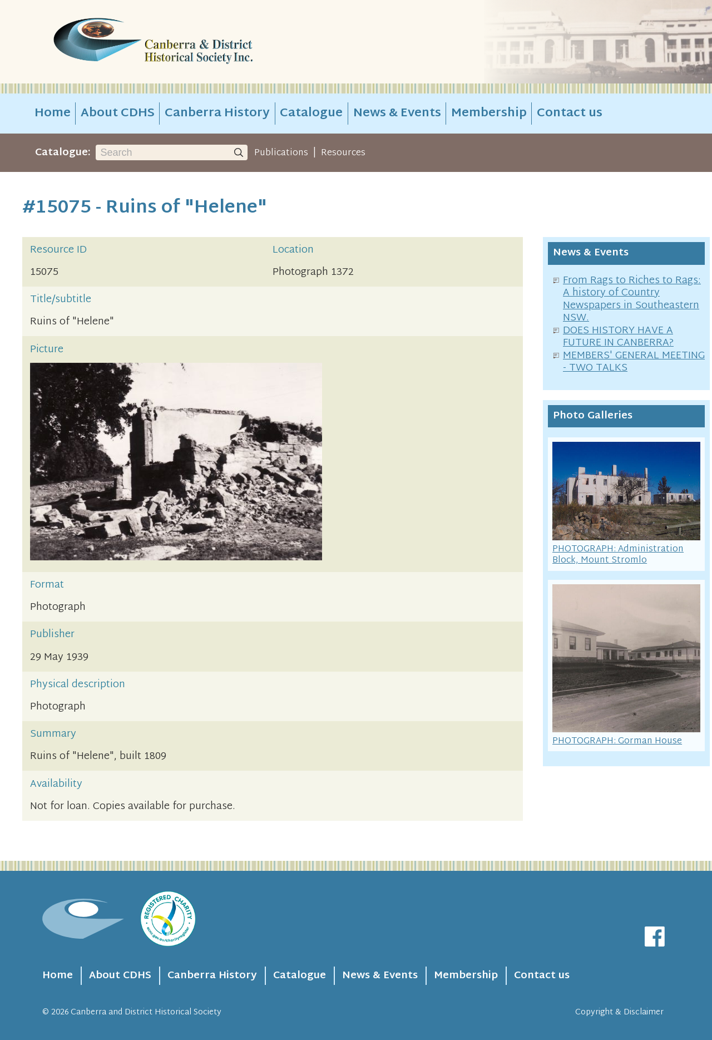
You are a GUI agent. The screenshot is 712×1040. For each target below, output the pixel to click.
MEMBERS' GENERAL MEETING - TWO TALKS (634, 362)
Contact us (569, 113)
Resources (343, 153)
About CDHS (118, 113)
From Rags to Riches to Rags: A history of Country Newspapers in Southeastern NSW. (632, 300)
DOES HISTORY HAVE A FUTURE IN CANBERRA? (618, 337)
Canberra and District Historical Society (146, 1012)
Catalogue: (63, 153)
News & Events (397, 113)
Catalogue (311, 113)
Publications (281, 153)
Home (52, 113)
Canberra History (217, 113)
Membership (489, 113)
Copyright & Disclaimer (619, 1012)
